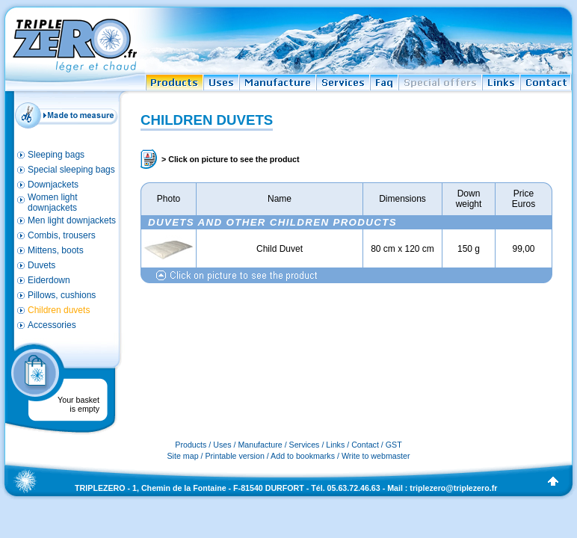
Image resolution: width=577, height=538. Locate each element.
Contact (365, 444)
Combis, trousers (62, 235)
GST (394, 444)
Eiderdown (49, 280)
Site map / (186, 455)
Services (304, 444)
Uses (222, 444)
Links (335, 444)
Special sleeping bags (71, 169)
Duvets (41, 265)
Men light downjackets (72, 220)
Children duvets (59, 310)
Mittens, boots (56, 250)
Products (190, 444)
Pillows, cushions (62, 295)
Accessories (52, 325)
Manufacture (260, 444)
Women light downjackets (52, 202)
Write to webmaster (376, 455)
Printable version (234, 455)
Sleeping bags (56, 154)
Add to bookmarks (303, 455)
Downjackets (53, 184)
